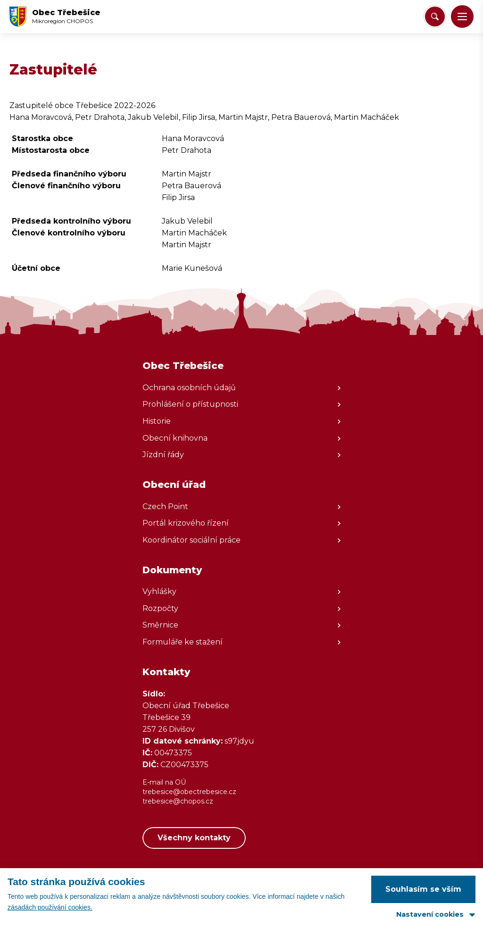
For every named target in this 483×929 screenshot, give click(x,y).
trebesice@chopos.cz (177, 801)
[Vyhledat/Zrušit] (435, 16)
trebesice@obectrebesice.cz (189, 791)
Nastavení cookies (430, 914)
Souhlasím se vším (423, 889)
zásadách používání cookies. (50, 907)
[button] (462, 16)
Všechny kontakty (194, 837)
